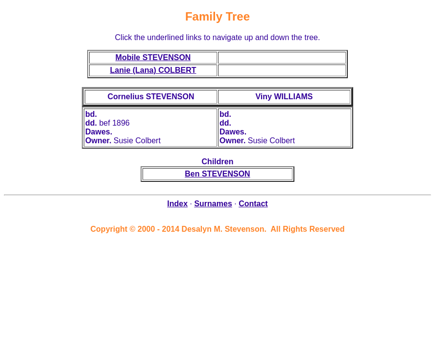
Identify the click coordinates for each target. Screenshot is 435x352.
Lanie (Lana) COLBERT (153, 70)
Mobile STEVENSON (153, 57)
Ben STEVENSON (217, 174)
